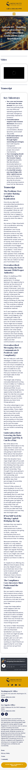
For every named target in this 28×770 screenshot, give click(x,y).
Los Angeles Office (8, 705)
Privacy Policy (5, 753)
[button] (14, 14)
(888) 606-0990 (10, 697)
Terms (3, 756)
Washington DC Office (9, 691)
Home (3, 750)
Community (4, 759)
